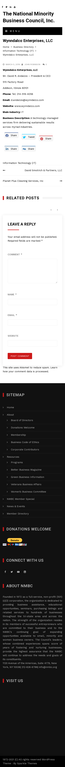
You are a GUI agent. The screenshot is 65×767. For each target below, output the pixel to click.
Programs (17, 462)
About (10, 414)
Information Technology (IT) (19, 163)
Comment (15, 254)
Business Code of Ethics (25, 442)
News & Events (16, 506)
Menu (13, 31)
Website (13, 335)
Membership (18, 434)
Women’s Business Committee (28, 491)
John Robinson (32, 64)
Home (10, 407)
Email (12, 315)
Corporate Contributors (25, 449)
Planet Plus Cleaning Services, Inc (23, 180)
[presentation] (51, 210)
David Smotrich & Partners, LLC (43, 170)
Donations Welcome (23, 427)
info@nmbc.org (48, 667)
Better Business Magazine (26, 469)
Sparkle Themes (27, 763)
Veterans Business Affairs (26, 484)
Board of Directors (22, 420)
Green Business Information (27, 477)
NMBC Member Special (21, 499)
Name (12, 294)
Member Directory (18, 513)
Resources (13, 456)
